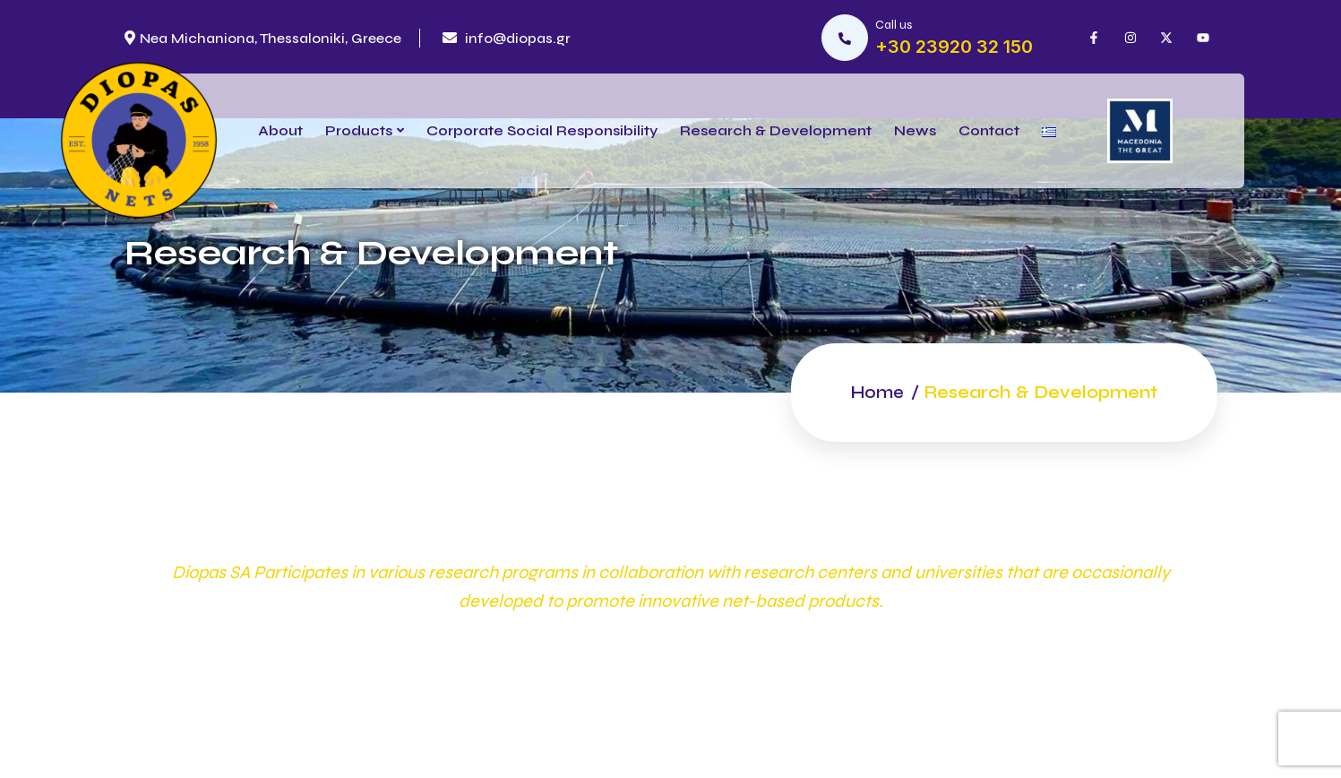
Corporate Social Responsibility (542, 130)
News (915, 130)
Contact (988, 130)
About (280, 130)
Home (875, 392)
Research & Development (776, 130)
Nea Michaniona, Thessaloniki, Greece (263, 38)
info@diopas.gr (507, 38)
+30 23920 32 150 (954, 46)
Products (358, 130)
